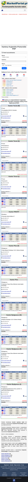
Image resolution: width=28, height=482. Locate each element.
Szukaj (24, 68)
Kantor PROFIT (9, 90)
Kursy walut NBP (23, 475)
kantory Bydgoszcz (5, 455)
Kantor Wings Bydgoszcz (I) (12, 95)
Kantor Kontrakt (9, 89)
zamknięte (24, 120)
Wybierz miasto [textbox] (5, 57)
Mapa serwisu (17, 465)
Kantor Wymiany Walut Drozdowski (13, 80)
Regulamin (6, 465)
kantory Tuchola (5, 459)
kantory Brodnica (5, 453)
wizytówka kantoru (6, 117)
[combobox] (14, 57)
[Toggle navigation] (25, 10)
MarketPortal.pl (5, 14)
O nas (22, 465)
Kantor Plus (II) (9, 85)
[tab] (4, 75)
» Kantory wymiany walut (13, 14)
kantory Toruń (4, 458)
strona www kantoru (6, 116)
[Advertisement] (14, 30)
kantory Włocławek (5, 460)
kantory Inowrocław (5, 456)
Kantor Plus (8, 84)
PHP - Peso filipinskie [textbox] (7, 65)
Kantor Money (9, 83)
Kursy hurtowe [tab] (5, 125)
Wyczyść (4, 68)
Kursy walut (4, 475)
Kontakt (11, 465)
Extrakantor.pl (9, 81)
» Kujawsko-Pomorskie (22, 14)
